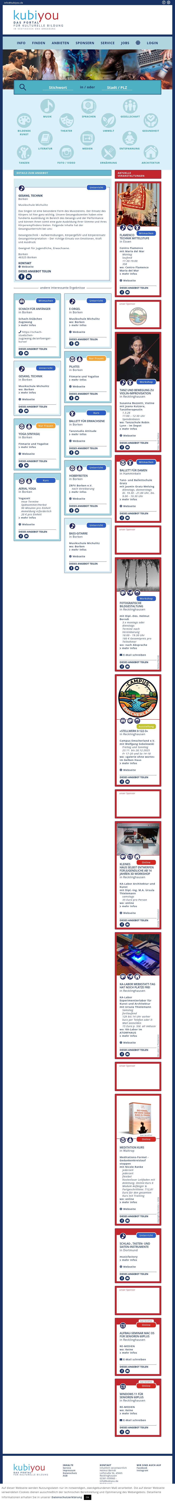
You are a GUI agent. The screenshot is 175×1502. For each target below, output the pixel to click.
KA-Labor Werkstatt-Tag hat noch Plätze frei (137, 986)
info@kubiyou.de (13, 2)
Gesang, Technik (30, 377)
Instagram (142, 1471)
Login (152, 43)
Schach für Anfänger (34, 310)
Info (21, 43)
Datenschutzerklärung (67, 1497)
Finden (38, 43)
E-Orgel (74, 310)
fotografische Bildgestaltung (131, 605)
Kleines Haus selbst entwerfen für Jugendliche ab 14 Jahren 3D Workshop (137, 870)
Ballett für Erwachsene (87, 422)
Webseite (28, 267)
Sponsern (85, 43)
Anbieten (60, 43)
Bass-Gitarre (78, 534)
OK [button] (87, 1497)
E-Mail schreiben (134, 655)
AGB (65, 1476)
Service (108, 43)
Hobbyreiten (78, 476)
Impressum (69, 1471)
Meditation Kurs (132, 1148)
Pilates (74, 367)
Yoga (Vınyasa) (29, 435)
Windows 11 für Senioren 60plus (132, 1396)
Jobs (125, 43)
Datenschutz (70, 1474)
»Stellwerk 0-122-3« (134, 732)
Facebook (142, 1468)
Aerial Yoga (27, 489)
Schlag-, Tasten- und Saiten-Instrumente (135, 1246)
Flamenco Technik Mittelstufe (134, 237)
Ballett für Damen (133, 471)
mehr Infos (27, 326)
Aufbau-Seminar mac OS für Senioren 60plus (137, 1335)
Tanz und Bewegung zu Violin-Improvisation (137, 392)
